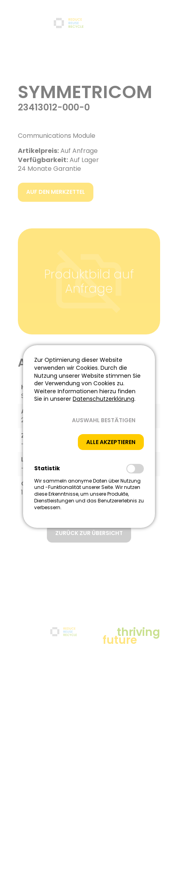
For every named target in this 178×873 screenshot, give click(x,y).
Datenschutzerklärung (103, 399)
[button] (104, 420)
